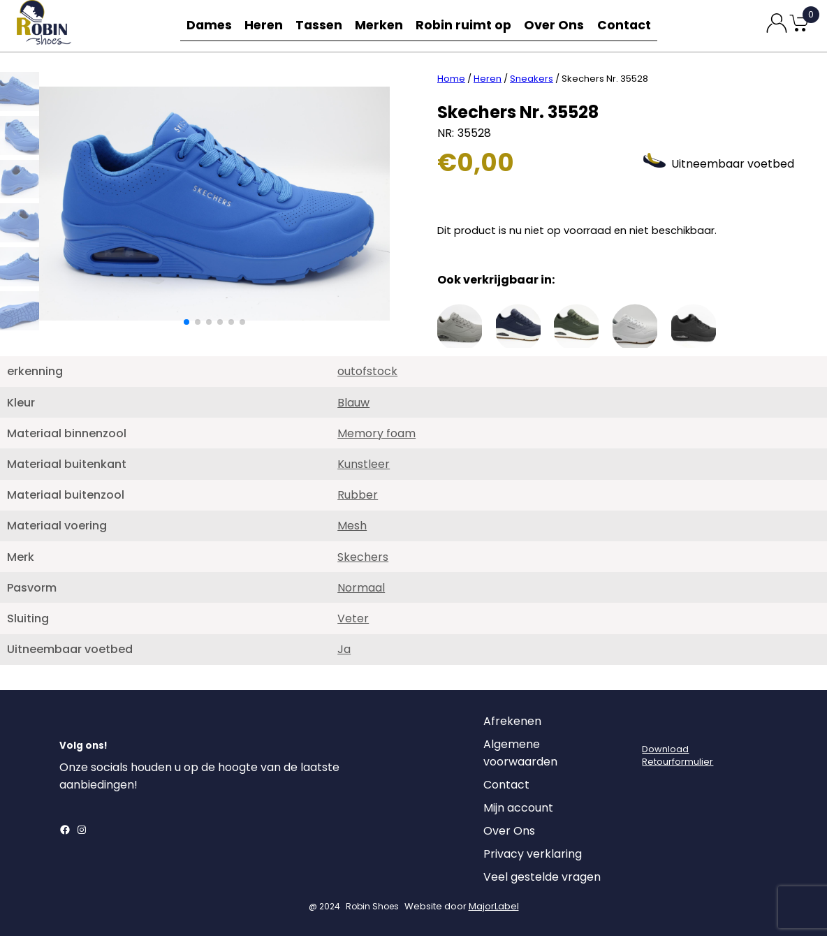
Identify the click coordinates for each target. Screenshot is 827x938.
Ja (344, 651)
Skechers (362, 559)
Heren (264, 25)
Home (451, 80)
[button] (186, 324)
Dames (205, 25)
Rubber (357, 497)
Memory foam (376, 435)
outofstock (367, 373)
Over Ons (557, 25)
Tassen (322, 25)
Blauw (353, 405)
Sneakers (531, 80)
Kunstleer (363, 466)
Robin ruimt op (469, 25)
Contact (629, 25)
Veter (353, 621)
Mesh (352, 528)
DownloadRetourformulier (677, 757)
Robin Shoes (372, 908)
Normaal (361, 590)
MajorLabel (494, 908)
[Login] (654, 727)
